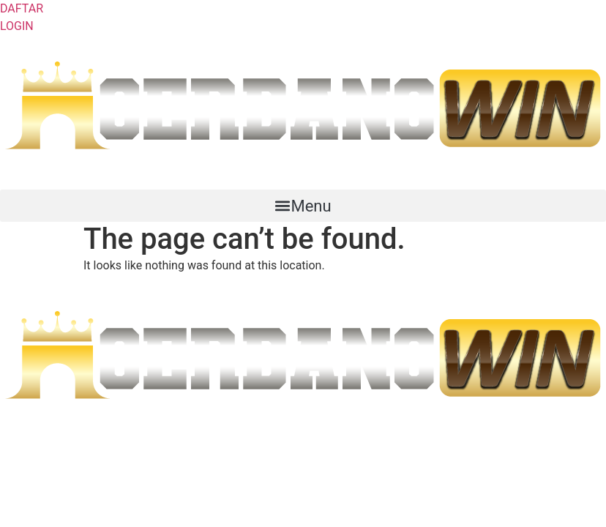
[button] (303, 206)
